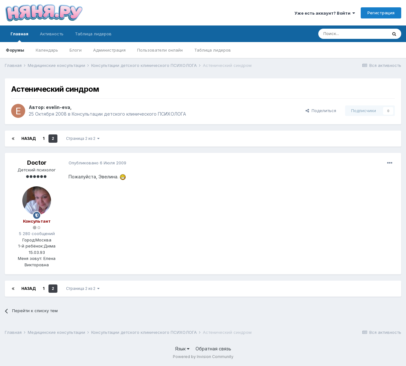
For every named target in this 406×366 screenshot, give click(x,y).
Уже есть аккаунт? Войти (324, 13)
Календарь (47, 50)
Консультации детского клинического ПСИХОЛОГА (129, 114)
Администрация (109, 50)
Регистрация (381, 12)
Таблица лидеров (212, 50)
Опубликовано (97, 162)
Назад (28, 138)
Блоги (76, 50)
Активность (51, 33)
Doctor (37, 162)
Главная (19, 36)
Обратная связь (213, 348)
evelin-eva (58, 107)
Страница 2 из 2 (83, 138)
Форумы (15, 50)
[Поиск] (352, 34)
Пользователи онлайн (160, 50)
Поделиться (321, 110)
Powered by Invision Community (203, 356)
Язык (182, 348)
